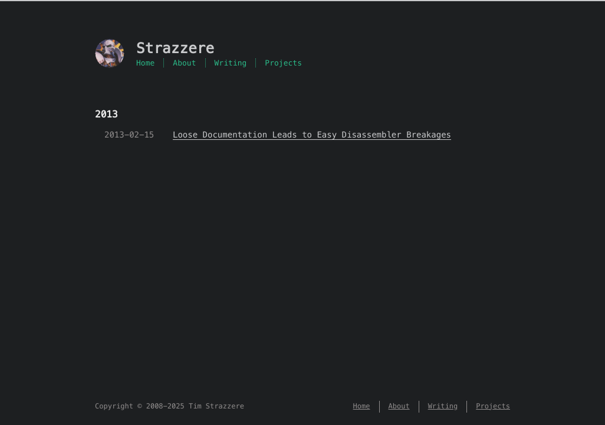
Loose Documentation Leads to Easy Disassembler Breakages (312, 134)
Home (145, 63)
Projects (283, 63)
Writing (231, 63)
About (184, 63)
